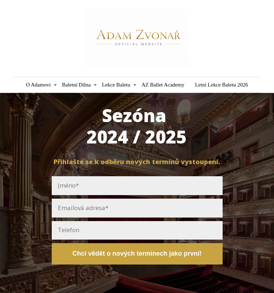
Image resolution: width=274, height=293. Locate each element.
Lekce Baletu (116, 85)
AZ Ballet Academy (163, 85)
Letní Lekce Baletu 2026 (221, 85)
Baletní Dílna (76, 85)
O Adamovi (38, 85)
